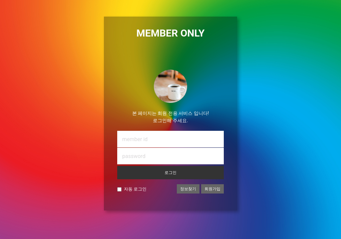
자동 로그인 (135, 189)
